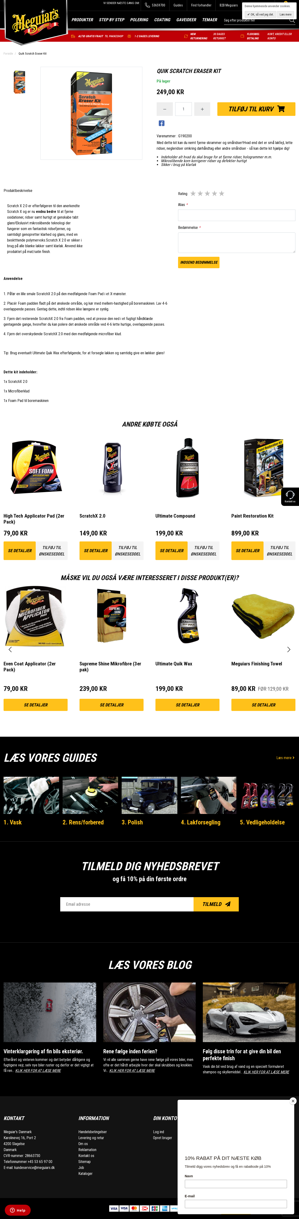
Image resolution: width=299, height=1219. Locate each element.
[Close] (293, 1101)
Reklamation (87, 1149)
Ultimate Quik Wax (46, 353)
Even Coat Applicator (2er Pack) (30, 667)
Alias (183, 204)
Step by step (111, 19)
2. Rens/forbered (83, 822)
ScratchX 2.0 (92, 516)
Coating (162, 19)
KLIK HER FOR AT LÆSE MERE (38, 1070)
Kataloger (85, 1173)
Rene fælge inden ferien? (130, 1051)
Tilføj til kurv (256, 109)
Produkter (82, 19)
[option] (19, 82)
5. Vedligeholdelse (262, 822)
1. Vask (13, 822)
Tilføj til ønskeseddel (52, 550)
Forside (8, 53)
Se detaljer (19, 550)
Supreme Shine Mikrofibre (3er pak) (110, 667)
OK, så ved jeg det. (262, 14)
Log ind (158, 1132)
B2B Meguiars (229, 5)
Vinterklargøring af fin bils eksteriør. (43, 1051)
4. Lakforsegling (200, 822)
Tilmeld (216, 904)
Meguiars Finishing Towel (256, 664)
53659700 (155, 5)
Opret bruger (162, 1138)
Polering (139, 19)
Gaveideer (186, 19)
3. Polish (132, 822)
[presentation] (10, 649)
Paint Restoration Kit (252, 516)
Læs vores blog (149, 965)
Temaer (209, 19)
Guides (178, 5)
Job (81, 1167)
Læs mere (285, 758)
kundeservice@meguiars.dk (34, 1167)
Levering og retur (91, 1138)
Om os (83, 1144)
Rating (182, 193)
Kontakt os (86, 1155)
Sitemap (84, 1161)
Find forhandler (201, 5)
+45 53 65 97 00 (40, 1161)
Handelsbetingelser (92, 1132)
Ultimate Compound (175, 516)
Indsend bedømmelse (198, 262)
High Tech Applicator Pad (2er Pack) (34, 519)
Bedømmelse (189, 227)
